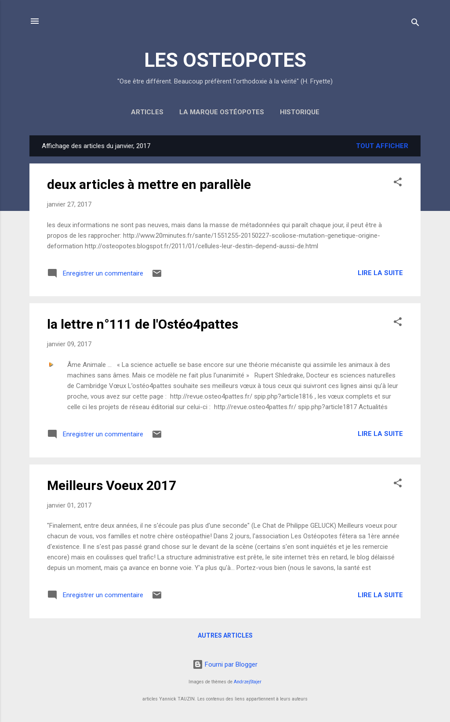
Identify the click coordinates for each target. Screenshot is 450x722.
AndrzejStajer (247, 682)
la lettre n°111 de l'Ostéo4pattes (142, 324)
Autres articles (225, 635)
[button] (397, 183)
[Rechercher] (415, 24)
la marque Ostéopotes (221, 112)
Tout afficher (382, 146)
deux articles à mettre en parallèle (149, 184)
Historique (299, 112)
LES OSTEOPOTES (225, 60)
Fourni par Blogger (225, 664)
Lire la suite (380, 273)
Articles (147, 112)
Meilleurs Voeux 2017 (111, 485)
